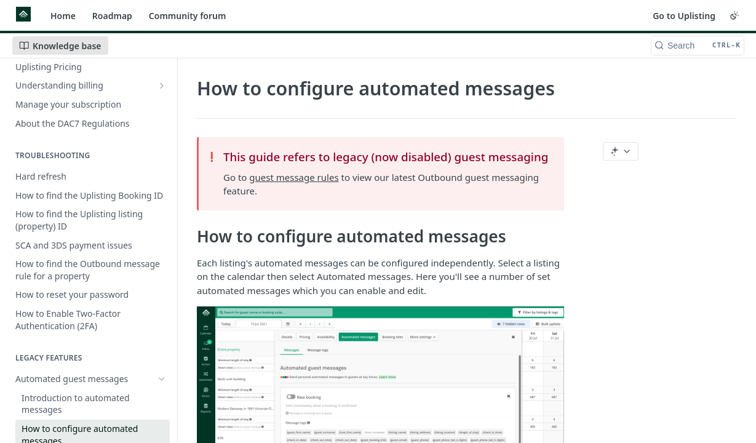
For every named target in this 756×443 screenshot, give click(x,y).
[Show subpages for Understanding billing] (162, 85)
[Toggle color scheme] (734, 15)
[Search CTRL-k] (697, 45)
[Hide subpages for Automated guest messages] (162, 379)
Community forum (187, 16)
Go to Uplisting (684, 16)
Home (63, 16)
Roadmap (112, 16)
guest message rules (293, 177)
